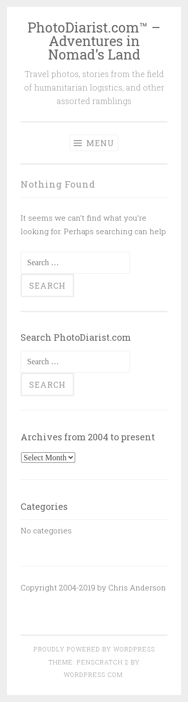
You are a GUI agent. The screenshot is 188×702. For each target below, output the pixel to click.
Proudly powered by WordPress (94, 649)
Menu (94, 143)
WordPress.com (93, 674)
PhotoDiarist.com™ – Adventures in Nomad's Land (94, 41)
